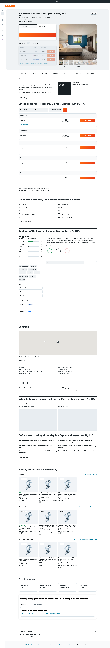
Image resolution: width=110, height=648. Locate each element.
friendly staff (33, 266)
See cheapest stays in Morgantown (88, 506)
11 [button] (34, 48)
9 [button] (52, 44)
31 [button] (30, 59)
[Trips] (3, 35)
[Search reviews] (66, 263)
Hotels (27, 644)
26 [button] (37, 55)
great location (22, 273)
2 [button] (52, 40)
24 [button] (30, 55)
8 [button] (61, 44)
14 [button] (45, 48)
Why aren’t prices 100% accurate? (58, 637)
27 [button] (41, 55)
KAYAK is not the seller (58, 631)
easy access (22, 279)
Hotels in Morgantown (27, 613)
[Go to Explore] (3, 24)
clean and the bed (23, 276)
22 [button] (49, 51)
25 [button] (34, 55)
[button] (107, 2)
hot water (37, 273)
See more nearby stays (91, 474)
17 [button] (30, 51)
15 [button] (48, 48)
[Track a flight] (3, 27)
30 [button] (52, 55)
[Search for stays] (3, 13)
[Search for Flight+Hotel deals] (3, 20)
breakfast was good (23, 266)
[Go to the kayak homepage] (10, 6)
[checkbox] (26, 306)
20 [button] (41, 51)
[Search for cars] (3, 16)
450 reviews (28, 21)
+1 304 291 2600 (23, 19)
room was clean (23, 269)
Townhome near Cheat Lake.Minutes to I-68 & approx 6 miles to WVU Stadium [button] (48, 494)
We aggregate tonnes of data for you (58, 634)
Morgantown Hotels (70, 644)
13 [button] (41, 48)
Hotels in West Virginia (59, 644)
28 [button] (45, 55)
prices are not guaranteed (49, 626)
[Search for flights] (3, 10)
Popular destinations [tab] (38, 604)
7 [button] (57, 44)
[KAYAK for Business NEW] (3, 30)
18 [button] (34, 51)
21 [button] (45, 51)
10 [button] (30, 48)
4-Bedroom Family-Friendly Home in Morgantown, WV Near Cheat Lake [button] (67, 493)
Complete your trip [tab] (26, 604)
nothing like (32, 276)
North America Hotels (35, 644)
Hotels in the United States (47, 644)
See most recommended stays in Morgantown (85, 539)
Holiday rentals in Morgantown (53, 613)
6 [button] (41, 44)
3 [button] (30, 44)
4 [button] (34, 44)
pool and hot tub (32, 269)
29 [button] (49, 55)
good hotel (30, 273)
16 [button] (52, 48)
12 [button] (37, 48)
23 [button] (52, 51)
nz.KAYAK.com (22, 644)
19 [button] (37, 51)
